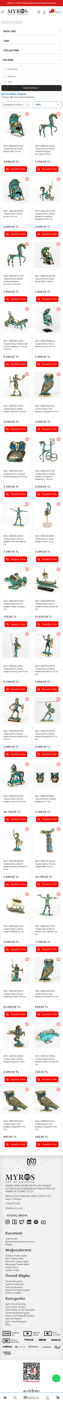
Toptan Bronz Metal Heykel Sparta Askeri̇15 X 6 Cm (15, 866)
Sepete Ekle (15, 169)
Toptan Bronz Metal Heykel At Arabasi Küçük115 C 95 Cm (44, 476)
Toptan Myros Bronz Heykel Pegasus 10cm (14, 1060)
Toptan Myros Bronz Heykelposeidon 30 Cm (14, 995)
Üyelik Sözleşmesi (14, 1284)
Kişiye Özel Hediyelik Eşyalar (19, 1315)
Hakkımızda (11, 1238)
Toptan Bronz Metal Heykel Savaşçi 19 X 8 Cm (15, 670)
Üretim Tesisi (11, 1267)
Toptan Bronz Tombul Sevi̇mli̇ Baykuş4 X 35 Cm (15, 475)
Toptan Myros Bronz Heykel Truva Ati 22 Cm (14, 800)
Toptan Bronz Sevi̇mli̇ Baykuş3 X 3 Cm (45, 800)
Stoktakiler (10, 69)
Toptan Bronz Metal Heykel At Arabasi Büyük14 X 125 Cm (44, 216)
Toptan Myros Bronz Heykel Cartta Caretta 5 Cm (14, 606)
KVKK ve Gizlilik (13, 1292)
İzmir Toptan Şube (14, 1258)
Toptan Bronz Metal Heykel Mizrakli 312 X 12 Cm (46, 671)
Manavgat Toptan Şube (17, 1264)
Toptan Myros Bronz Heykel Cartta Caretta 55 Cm (46, 1062)
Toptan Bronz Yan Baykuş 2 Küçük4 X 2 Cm (46, 995)
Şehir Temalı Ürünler (15, 1304)
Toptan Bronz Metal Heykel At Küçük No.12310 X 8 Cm (44, 151)
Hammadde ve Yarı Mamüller (20, 1309)
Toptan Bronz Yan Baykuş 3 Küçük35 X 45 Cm (46, 1127)
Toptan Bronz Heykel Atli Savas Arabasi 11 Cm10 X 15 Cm (15, 346)
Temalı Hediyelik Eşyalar (17, 1312)
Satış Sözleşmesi (14, 1287)
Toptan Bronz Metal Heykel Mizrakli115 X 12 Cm (46, 736)
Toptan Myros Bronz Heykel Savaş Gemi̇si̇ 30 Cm (46, 606)
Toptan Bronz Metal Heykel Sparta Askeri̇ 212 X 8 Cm (15, 736)
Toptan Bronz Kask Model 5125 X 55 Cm (45, 345)
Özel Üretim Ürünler (15, 1307)
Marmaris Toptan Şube (16, 1261)
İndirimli (9, 76)
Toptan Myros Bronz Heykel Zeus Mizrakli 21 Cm (14, 541)
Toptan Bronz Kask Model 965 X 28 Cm (44, 280)
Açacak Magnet (13, 1318)
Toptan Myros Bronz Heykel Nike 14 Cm (45, 865)
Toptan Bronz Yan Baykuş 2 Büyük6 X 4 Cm (46, 410)
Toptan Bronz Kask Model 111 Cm (12, 215)
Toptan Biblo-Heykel (11, 21)
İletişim (8, 1244)
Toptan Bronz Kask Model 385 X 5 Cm (12, 150)
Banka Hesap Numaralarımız (20, 1241)
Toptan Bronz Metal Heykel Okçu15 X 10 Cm (14, 410)
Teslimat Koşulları (14, 1281)
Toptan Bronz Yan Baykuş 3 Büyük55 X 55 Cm (14, 1127)
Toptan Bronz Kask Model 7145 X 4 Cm (44, 540)
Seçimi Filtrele (31, 88)
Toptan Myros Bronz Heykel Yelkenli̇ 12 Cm (13, 930)
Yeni (8, 82)
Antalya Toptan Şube (16, 1255)
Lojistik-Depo (12, 1270)
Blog (7, 1324)
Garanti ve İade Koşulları (17, 1290)
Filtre (47, 104)
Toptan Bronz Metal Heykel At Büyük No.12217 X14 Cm (13, 281)
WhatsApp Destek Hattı (56, 1378)
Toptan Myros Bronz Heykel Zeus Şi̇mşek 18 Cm (46, 931)
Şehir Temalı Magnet (15, 1321)
